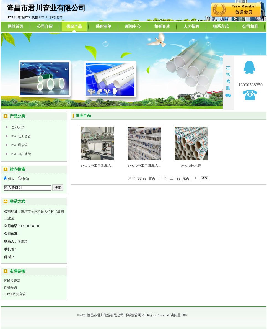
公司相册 (250, 26)
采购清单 (103, 26)
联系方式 (221, 26)
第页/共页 (137, 178)
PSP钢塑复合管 (15, 294)
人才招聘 (191, 26)
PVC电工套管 (21, 136)
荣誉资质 (162, 26)
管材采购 (10, 287)
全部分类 (18, 127)
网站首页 (15, 26)
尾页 (186, 178)
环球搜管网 (12, 281)
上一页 (175, 178)
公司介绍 (45, 26)
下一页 (163, 178)
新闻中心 (133, 26)
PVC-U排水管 (21, 154)
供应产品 (74, 26)
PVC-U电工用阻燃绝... (97, 166)
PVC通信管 (19, 145)
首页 (152, 178)
